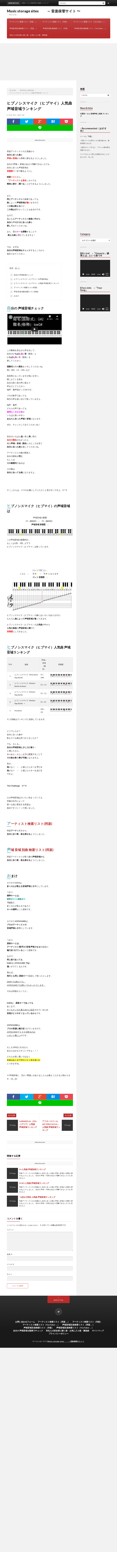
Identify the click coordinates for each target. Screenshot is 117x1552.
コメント (10, 1230)
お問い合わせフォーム (25, 1322)
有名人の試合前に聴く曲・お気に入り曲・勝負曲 (28, 35)
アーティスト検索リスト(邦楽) (23, 287)
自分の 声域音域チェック (21, 275)
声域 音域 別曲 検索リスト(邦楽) (24, 291)
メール (10, 1264)
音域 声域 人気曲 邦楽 (16, 115)
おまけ (14, 295)
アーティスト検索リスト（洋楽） (55, 22)
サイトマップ (98, 1330)
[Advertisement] (58, 62)
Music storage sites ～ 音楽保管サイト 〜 (43, 11)
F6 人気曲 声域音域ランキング (32, 1169)
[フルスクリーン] (107, 274)
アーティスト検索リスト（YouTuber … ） (89, 22)
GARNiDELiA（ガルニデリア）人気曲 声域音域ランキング (28, 1124)
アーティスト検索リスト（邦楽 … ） (23, 22)
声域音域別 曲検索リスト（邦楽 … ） (23, 28)
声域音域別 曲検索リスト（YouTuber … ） (90, 28)
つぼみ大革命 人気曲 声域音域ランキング (37, 1197)
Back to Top (58, 1300)
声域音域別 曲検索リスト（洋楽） (56, 28)
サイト (9, 1274)
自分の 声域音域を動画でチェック (28, 1330)
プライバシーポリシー (58, 1333)
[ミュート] (103, 274)
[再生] (83, 274)
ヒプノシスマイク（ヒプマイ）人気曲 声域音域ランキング (34, 283)
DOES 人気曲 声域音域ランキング (34, 1183)
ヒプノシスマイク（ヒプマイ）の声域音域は (29, 279)
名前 (9, 1254)
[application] (95, 268)
